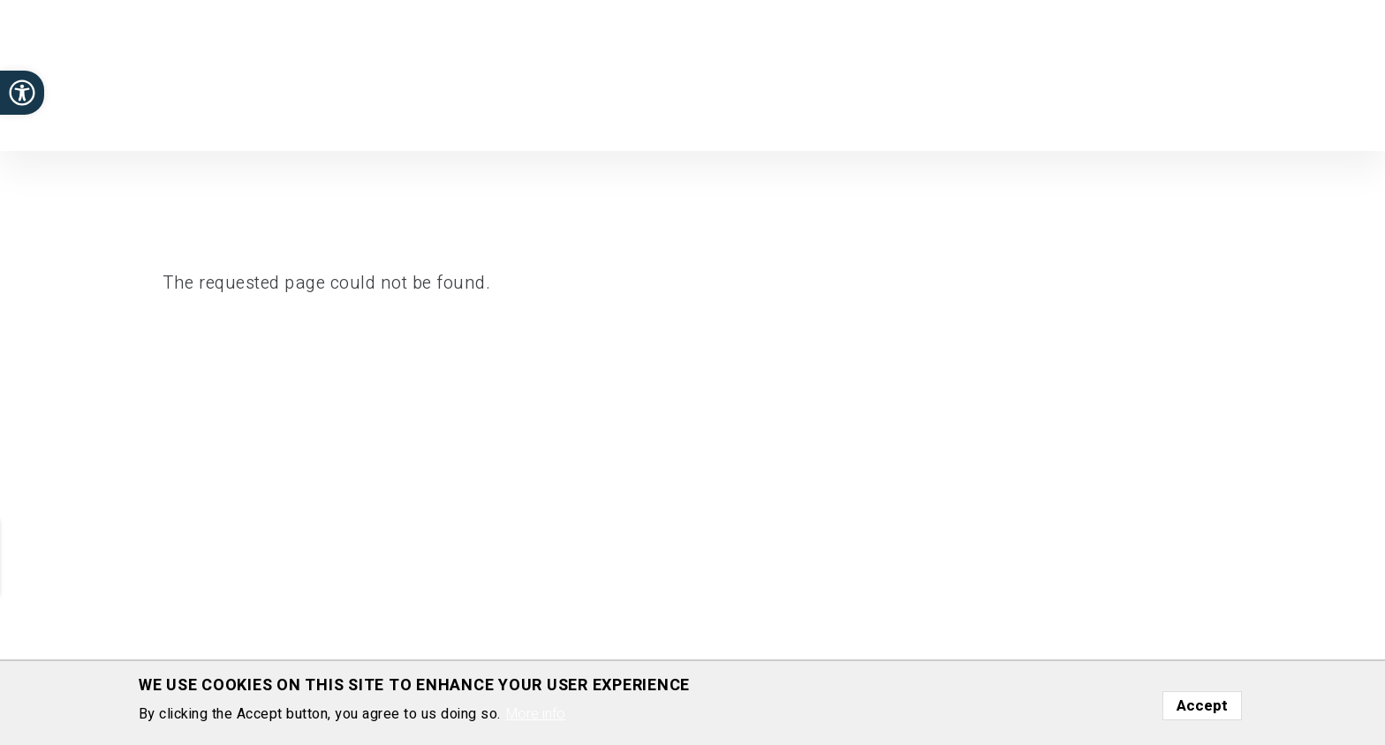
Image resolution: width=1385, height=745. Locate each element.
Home (552, 122)
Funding (1065, 122)
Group (792, 122)
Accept (1202, 712)
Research (623, 122)
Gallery (1131, 122)
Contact (1311, 122)
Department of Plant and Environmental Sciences (157, 83)
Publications (713, 122)
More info (535, 720)
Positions (862, 122)
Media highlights (966, 122)
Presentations (1221, 122)
